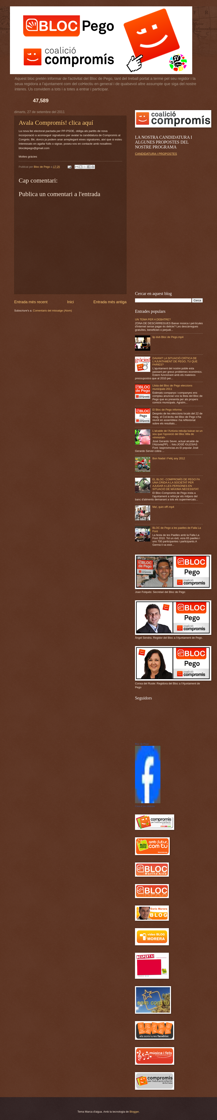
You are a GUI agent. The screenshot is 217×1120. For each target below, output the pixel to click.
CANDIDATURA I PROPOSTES (156, 153)
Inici (70, 302)
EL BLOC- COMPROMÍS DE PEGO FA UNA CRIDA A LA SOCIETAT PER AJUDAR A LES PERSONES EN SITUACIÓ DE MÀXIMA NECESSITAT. (176, 484)
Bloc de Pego (142, 744)
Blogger (134, 1111)
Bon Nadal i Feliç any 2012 (168, 458)
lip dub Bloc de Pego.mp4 (168, 337)
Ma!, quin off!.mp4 (163, 506)
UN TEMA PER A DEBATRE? (153, 319)
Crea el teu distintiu (145, 806)
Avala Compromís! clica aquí (56, 122)
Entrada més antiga (110, 302)
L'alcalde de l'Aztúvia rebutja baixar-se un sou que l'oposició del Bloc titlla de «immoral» (177, 434)
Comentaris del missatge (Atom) (52, 310)
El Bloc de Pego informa (167, 409)
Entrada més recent (30, 302)
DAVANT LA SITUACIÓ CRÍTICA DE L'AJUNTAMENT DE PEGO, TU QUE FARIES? (175, 361)
